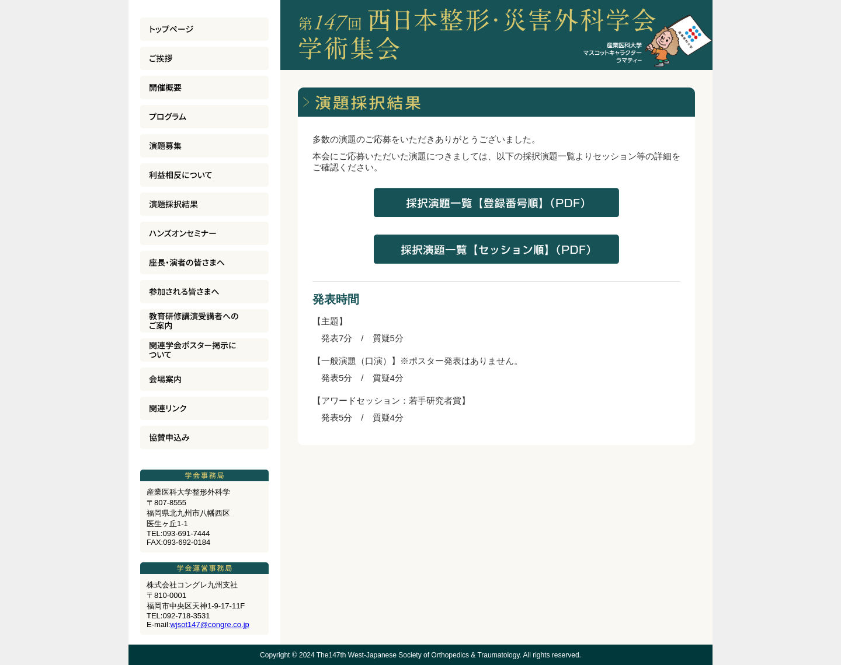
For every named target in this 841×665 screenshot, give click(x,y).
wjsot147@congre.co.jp (209, 624)
